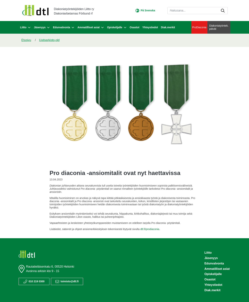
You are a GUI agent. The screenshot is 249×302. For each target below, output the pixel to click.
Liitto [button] (25, 27)
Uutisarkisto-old (49, 40)
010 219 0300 (37, 281)
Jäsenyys (211, 258)
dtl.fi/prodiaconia (149, 229)
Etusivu (26, 40)
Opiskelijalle (213, 274)
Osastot (134, 27)
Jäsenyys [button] (42, 27)
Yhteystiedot (150, 27)
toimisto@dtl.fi (70, 281)
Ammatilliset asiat (217, 268)
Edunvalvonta (214, 263)
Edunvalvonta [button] (64, 27)
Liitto (208, 252)
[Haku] (197, 10)
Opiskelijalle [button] (117, 27)
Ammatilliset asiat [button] (90, 27)
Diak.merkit (168, 27)
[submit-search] (223, 10)
